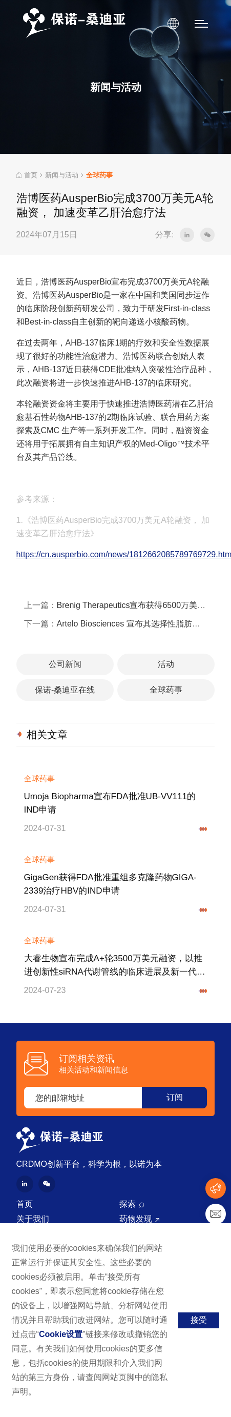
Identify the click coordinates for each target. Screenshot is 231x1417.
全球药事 (166, 689)
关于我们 (32, 1218)
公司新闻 (65, 664)
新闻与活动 (61, 175)
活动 (166, 664)
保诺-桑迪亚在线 (65, 689)
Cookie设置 (60, 1334)
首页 (27, 175)
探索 (127, 1204)
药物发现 (135, 1218)
